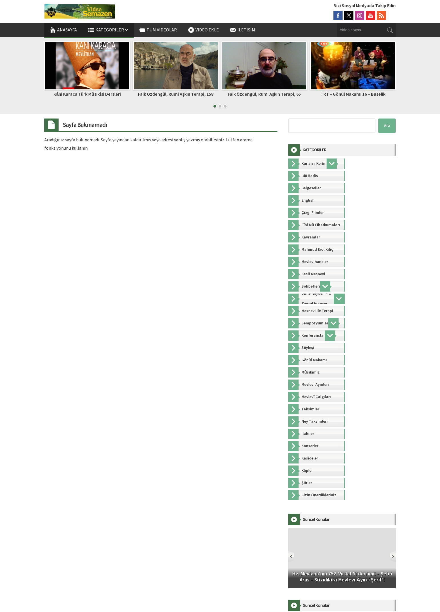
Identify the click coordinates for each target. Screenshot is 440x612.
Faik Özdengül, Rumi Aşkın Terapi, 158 (175, 94)
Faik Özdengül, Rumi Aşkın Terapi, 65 (264, 94)
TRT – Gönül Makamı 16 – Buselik (353, 94)
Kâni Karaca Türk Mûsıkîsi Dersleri (87, 94)
